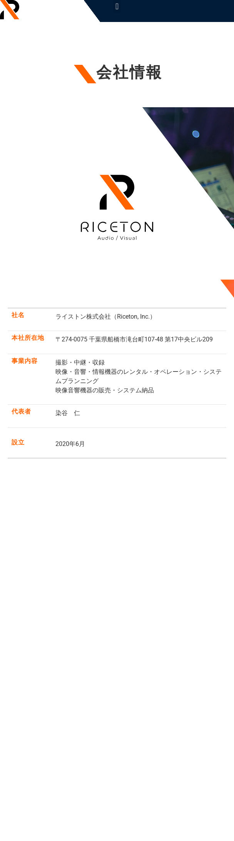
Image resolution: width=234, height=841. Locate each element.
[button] (116, 6)
